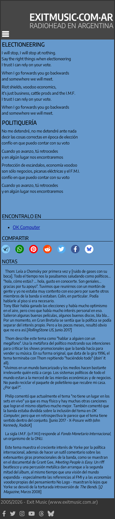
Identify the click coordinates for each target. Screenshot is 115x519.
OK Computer (26, 227)
